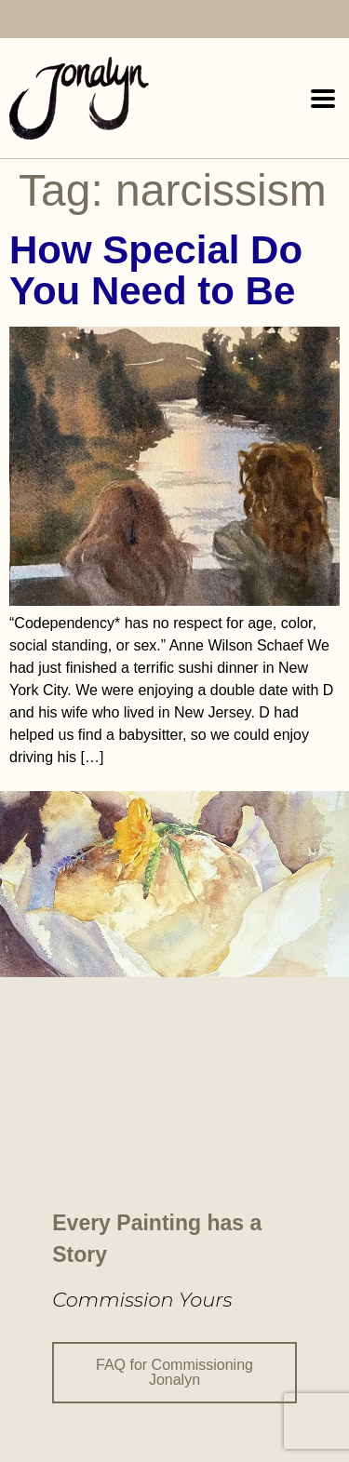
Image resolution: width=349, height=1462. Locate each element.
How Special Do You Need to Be (155, 270)
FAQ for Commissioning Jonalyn (174, 1370)
